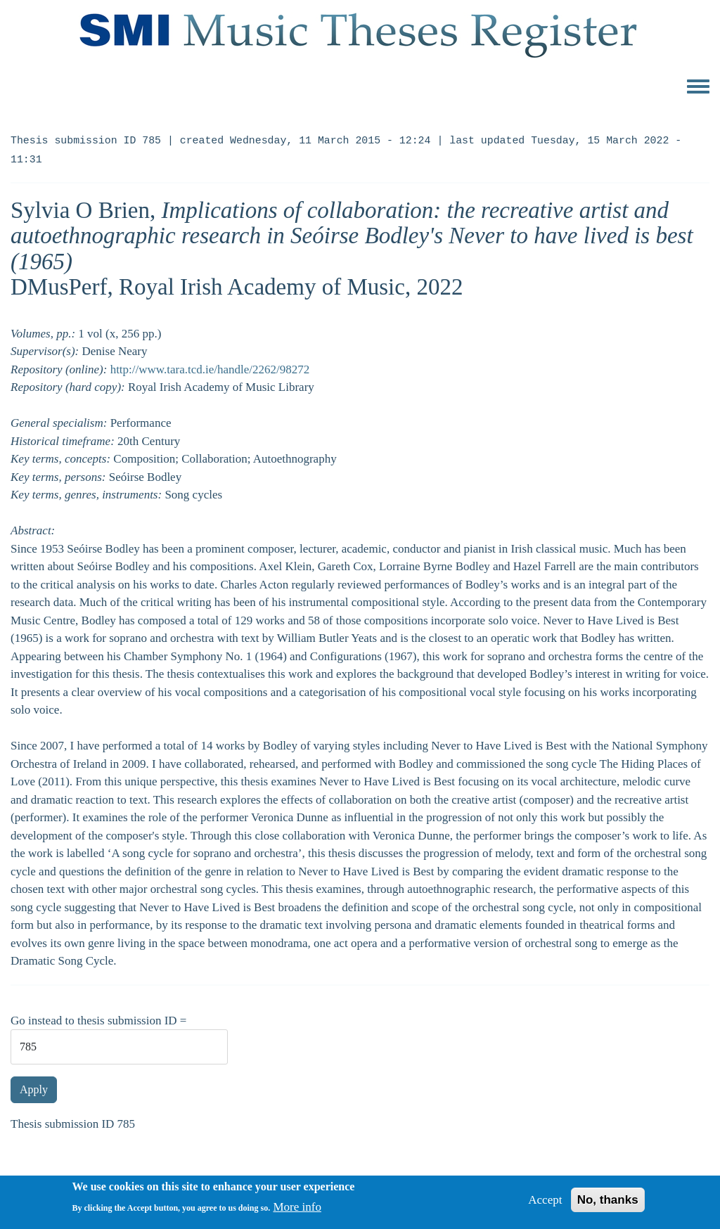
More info (297, 1211)
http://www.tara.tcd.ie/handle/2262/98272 (210, 369)
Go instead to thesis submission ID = (98, 1020)
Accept (545, 1204)
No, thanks (607, 1204)
